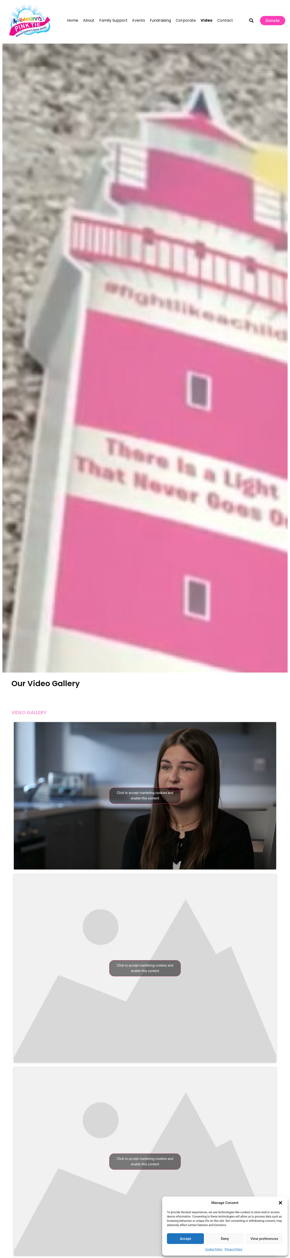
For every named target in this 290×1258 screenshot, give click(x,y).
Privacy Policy (233, 1249)
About (88, 20)
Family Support (113, 20)
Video (206, 20)
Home (72, 20)
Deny (225, 1239)
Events (138, 20)
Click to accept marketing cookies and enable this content (145, 795)
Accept (185, 1239)
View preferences (264, 1239)
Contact (225, 20)
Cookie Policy (213, 1249)
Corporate (186, 20)
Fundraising (160, 20)
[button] (280, 1202)
